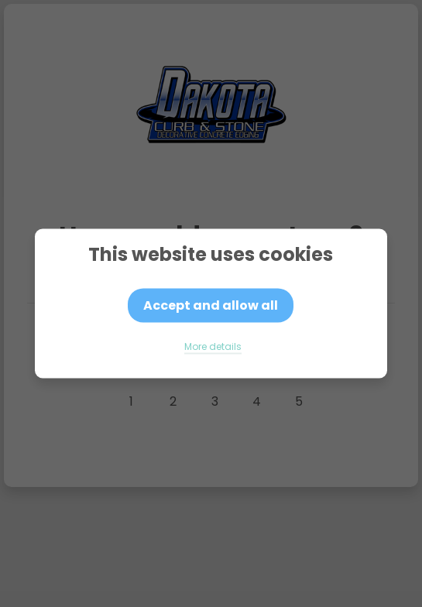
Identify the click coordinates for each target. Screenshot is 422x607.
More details (213, 346)
